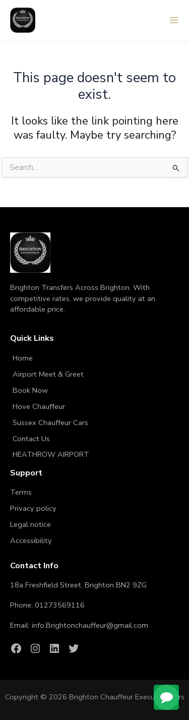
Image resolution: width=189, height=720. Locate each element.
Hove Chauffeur (39, 406)
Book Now (30, 390)
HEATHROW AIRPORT (51, 454)
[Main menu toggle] (174, 20)
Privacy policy (33, 508)
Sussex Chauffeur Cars (50, 422)
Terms (21, 492)
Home (23, 358)
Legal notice (30, 524)
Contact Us (31, 439)
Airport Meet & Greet (48, 374)
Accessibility (31, 540)
